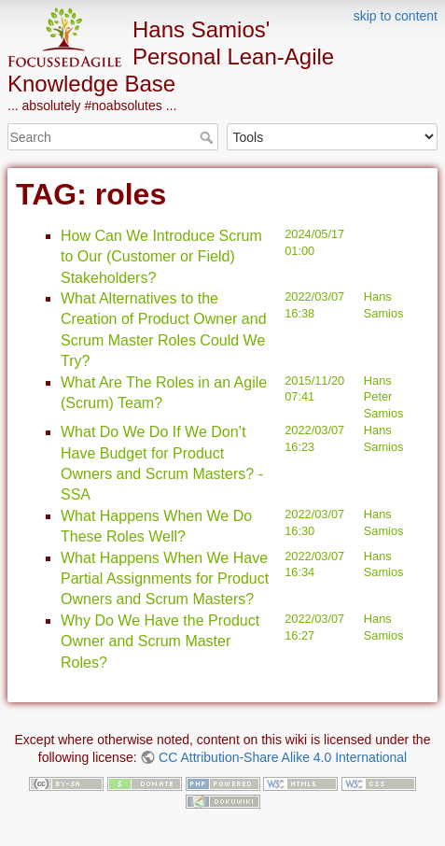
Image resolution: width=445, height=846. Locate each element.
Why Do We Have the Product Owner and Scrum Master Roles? (160, 641)
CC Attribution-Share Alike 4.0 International (283, 757)
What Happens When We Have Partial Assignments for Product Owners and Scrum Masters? (165, 579)
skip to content (396, 15)
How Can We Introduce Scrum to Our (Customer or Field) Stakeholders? (161, 257)
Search (208, 137)
